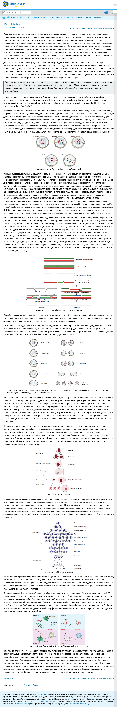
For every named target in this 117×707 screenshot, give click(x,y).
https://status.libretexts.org (79, 704)
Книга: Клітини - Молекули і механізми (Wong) (86, 17)
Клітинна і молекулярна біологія (48, 17)
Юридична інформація (48, 701)
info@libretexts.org (23, 704)
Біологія (25, 17)
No (37, 685)
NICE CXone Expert (40, 694)
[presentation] (48, 169)
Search (4, 12)
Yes (28, 685)
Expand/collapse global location (113, 17)
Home (11, 17)
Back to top (7, 678)
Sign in (110, 13)
